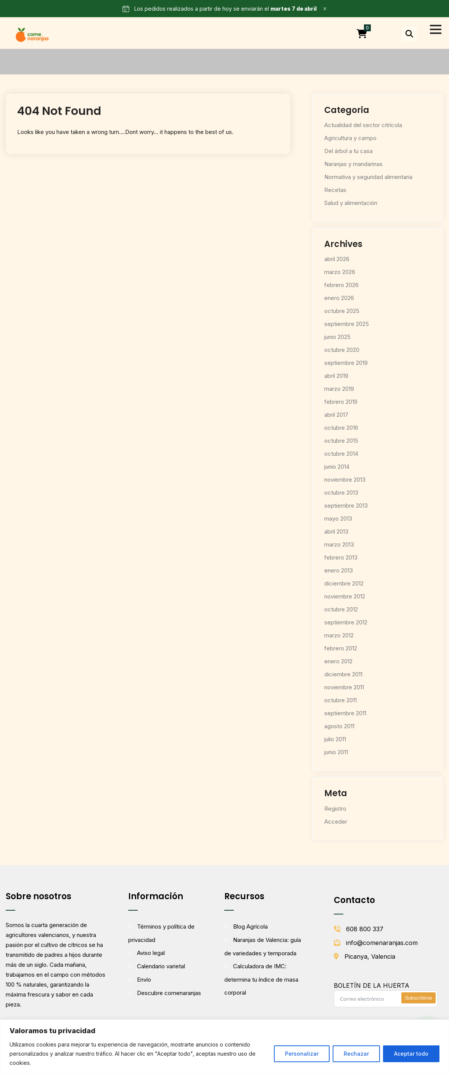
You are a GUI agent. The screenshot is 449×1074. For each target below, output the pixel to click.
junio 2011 (336, 752)
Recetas (335, 190)
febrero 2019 (340, 401)
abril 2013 (336, 531)
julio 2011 (335, 739)
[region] (224, 1046)
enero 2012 (338, 661)
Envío (144, 979)
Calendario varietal (161, 966)
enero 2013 (338, 570)
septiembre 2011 (345, 713)
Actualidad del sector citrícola (363, 125)
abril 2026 (336, 259)
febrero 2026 (341, 285)
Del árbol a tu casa (348, 151)
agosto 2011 (339, 726)
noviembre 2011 (344, 687)
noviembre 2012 (344, 596)
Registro (335, 808)
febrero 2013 (340, 557)
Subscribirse (418, 998)
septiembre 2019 (346, 362)
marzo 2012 (339, 635)
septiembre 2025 (346, 323)
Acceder (335, 821)
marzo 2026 (339, 272)
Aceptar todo (411, 1053)
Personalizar (302, 1053)
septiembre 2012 (345, 622)
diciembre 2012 (344, 583)
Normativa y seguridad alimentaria (368, 177)
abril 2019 (336, 375)
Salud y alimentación (350, 202)
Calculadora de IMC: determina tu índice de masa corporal (261, 979)
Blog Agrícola (250, 926)
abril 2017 (336, 414)
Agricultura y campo (350, 138)
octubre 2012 (341, 609)
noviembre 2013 (344, 479)
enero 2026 (339, 298)
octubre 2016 (341, 427)
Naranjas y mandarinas (353, 164)
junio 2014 (336, 466)
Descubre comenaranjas (169, 993)
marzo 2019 (339, 388)
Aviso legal (151, 952)
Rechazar (356, 1053)
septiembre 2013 (346, 505)
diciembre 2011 (343, 674)
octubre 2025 (341, 310)
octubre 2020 (341, 349)
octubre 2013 (341, 492)
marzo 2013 (339, 544)
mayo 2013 (338, 518)
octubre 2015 (341, 440)
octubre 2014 (341, 453)
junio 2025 (337, 336)
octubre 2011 (340, 700)
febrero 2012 (340, 648)
